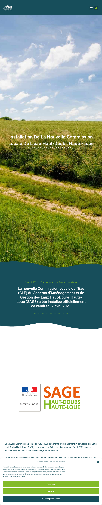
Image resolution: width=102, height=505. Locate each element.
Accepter (51, 484)
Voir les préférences (51, 499)
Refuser (51, 491)
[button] (98, 461)
